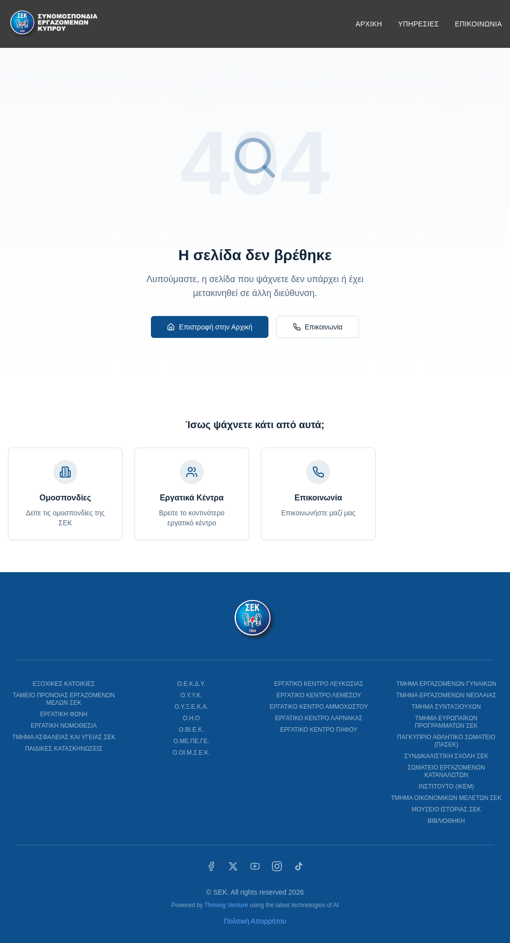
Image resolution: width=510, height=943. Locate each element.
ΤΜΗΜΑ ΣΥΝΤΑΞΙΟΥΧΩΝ (446, 706)
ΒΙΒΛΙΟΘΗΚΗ (446, 820)
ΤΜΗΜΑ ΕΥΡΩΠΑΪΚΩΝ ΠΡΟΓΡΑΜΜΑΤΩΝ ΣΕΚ (446, 722)
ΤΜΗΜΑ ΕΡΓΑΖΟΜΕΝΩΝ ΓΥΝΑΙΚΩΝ (446, 683)
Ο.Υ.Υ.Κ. (191, 695)
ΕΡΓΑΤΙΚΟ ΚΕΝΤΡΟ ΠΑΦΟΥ (318, 729)
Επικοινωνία (318, 327)
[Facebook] (211, 866)
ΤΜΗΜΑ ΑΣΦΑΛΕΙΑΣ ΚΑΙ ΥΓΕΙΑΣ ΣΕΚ (63, 737)
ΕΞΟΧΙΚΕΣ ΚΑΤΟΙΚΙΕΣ (64, 683)
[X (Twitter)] (233, 866)
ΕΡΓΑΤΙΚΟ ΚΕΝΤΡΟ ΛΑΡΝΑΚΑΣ (319, 718)
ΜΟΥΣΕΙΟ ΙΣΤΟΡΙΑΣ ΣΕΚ (446, 809)
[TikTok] (299, 866)
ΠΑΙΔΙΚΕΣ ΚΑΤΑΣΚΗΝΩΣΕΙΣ (64, 748)
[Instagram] (277, 866)
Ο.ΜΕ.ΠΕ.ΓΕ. (191, 741)
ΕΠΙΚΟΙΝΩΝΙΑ (478, 24)
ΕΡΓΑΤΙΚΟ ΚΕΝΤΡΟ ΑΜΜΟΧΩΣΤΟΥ (318, 706)
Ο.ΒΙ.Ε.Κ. (191, 729)
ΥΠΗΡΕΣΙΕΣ (418, 24)
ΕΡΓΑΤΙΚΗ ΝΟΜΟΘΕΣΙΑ (64, 725)
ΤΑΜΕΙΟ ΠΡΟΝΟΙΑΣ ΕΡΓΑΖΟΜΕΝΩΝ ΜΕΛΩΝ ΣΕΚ (63, 699)
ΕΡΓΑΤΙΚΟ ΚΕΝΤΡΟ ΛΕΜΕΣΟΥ (318, 695)
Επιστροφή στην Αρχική (209, 327)
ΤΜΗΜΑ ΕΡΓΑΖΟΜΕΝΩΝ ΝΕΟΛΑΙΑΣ (446, 695)
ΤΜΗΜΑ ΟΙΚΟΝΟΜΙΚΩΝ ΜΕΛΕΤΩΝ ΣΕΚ (446, 797)
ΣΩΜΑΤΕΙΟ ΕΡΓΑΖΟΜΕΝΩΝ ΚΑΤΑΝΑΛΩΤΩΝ (446, 771)
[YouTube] (255, 866)
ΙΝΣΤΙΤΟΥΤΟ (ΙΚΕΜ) (446, 786)
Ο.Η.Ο (191, 718)
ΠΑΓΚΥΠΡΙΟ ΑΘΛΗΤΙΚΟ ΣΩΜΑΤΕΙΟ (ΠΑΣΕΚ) (446, 741)
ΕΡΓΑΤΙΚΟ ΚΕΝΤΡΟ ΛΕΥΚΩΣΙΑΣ (319, 683)
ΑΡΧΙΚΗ (369, 24)
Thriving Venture (226, 905)
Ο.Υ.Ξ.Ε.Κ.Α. (191, 706)
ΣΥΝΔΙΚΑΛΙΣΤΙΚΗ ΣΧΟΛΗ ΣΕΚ (446, 756)
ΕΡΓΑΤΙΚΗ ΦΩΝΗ (63, 714)
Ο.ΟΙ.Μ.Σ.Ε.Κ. (191, 752)
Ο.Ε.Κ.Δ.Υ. (191, 683)
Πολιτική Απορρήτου (255, 921)
